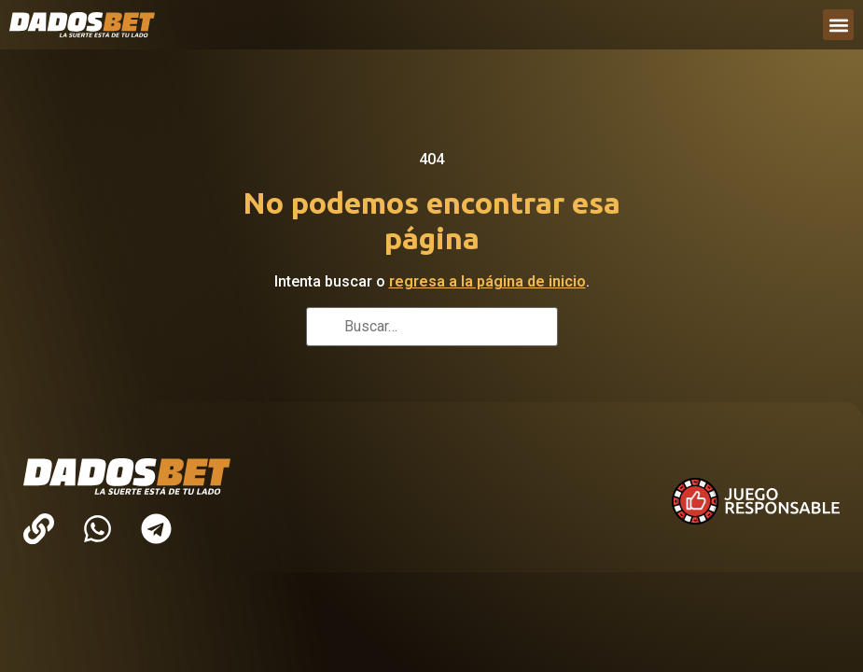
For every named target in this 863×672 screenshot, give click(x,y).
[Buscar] (326, 328)
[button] (838, 24)
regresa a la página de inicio (487, 281)
